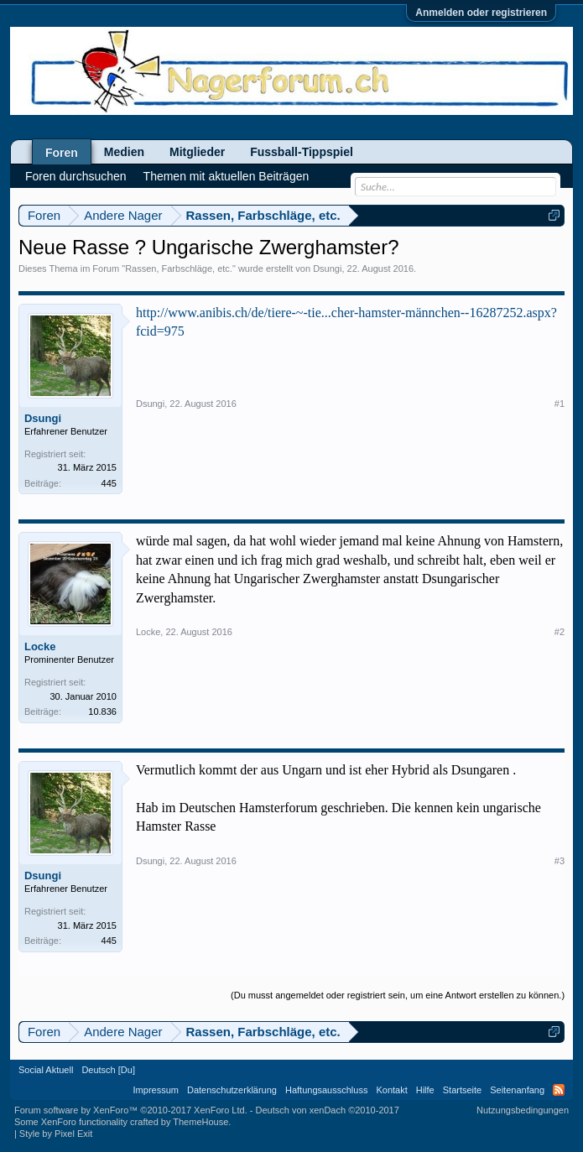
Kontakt (391, 1090)
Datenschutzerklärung (232, 1090)
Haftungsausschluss (326, 1090)
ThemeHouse (200, 1122)
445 (109, 483)
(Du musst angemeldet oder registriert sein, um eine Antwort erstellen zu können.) (398, 995)
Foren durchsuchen (76, 176)
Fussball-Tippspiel (301, 152)
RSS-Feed (559, 1090)
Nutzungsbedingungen (522, 1110)
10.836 (102, 711)
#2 (559, 632)
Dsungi (327, 268)
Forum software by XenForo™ (130, 1110)
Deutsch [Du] (108, 1070)
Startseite (462, 1090)
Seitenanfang (517, 1090)
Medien (124, 152)
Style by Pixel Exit (55, 1134)
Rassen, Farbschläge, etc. (178, 268)
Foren (61, 152)
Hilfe (425, 1090)
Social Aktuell (45, 1070)
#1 (559, 404)
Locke (40, 646)
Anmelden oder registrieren (481, 12)
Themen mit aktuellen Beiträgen (226, 176)
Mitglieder (197, 152)
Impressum (156, 1090)
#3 (559, 861)
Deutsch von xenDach (326, 1110)
